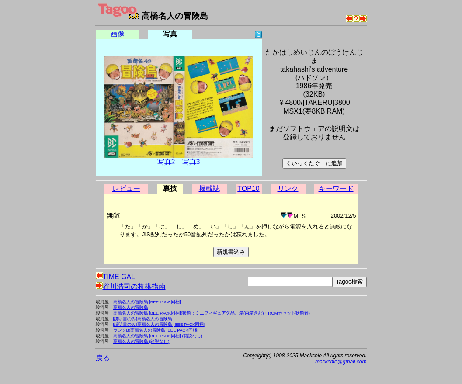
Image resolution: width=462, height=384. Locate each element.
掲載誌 (209, 188)
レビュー (126, 188)
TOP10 (248, 188)
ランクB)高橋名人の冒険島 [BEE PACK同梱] (155, 330)
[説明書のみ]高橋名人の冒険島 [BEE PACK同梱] (159, 324)
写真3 (191, 162)
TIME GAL (115, 276)
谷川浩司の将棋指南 (131, 286)
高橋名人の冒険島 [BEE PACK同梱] (147, 301)
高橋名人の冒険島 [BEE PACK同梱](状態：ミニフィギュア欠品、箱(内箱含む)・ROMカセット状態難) (211, 313)
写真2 (166, 162)
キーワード (336, 188)
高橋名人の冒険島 (130, 307)
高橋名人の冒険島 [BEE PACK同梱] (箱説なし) (157, 335)
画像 (118, 34)
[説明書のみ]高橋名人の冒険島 (142, 318)
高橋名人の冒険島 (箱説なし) (141, 341)
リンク (288, 188)
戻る (103, 358)
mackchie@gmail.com (341, 362)
